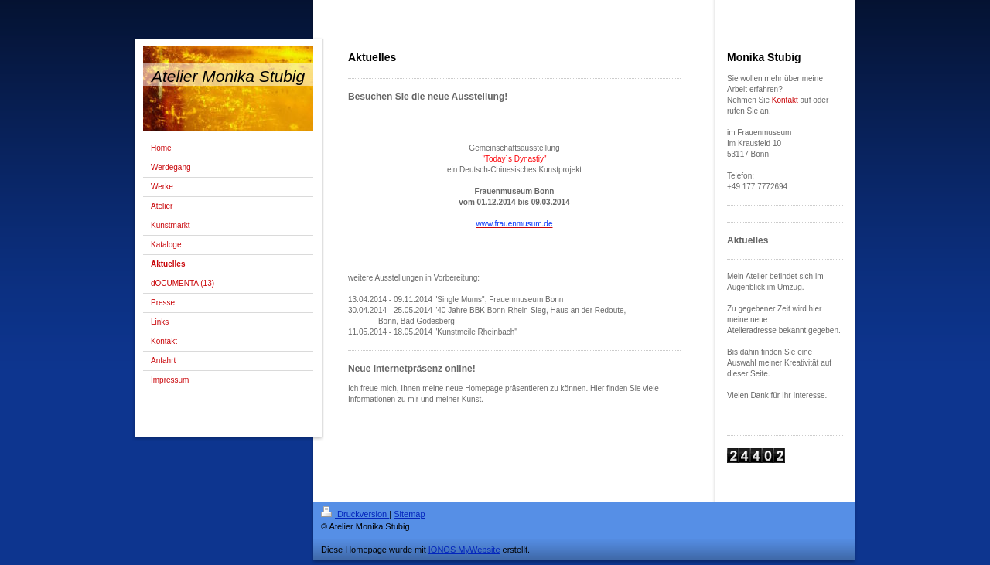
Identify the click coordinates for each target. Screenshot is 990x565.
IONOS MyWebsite (464, 549)
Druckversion (355, 514)
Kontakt (785, 100)
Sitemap (409, 514)
